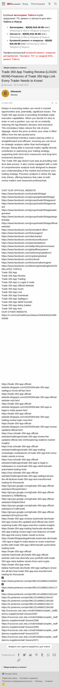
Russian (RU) (9, 674)
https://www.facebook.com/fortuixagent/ (22, 233)
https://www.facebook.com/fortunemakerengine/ (26, 262)
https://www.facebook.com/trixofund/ (20, 259)
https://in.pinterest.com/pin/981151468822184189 (27, 607)
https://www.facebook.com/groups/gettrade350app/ (28, 197)
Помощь (38, 681)
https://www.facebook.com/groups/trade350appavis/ (29, 200)
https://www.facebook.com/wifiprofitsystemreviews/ (28, 246)
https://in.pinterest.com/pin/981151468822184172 (27, 604)
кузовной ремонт (35, 52)
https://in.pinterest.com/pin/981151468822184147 (27, 597)
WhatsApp (15, 30)
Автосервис (17, 27)
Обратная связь (9, 678)
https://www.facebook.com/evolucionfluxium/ (25, 239)
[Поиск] (55, 4)
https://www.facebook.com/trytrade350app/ (24, 193)
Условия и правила (29, 678)
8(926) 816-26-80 (35, 27)
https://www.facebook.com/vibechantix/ (22, 236)
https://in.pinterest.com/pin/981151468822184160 (27, 600)
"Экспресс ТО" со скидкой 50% (36, 56)
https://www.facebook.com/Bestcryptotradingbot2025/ (29, 265)
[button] (3, 4)
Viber (25, 30)
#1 (56, 103)
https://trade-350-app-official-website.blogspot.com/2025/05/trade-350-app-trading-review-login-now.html (26, 416)
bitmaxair (8, 85)
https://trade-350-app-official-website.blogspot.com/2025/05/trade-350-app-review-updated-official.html (29, 426)
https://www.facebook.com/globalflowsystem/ (25, 249)
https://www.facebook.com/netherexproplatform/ (26, 252)
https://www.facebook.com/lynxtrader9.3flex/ (25, 229)
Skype (45, 30)
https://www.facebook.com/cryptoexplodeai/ (24, 256)
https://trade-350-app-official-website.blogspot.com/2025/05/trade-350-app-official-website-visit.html (29, 397)
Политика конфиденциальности (17, 681)
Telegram (35, 30)
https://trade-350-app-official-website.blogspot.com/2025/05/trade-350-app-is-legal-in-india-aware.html (27, 407)
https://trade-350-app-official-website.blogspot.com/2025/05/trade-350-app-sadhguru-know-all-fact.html (26, 387)
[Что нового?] (49, 4)
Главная (49, 681)
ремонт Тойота (11, 59)
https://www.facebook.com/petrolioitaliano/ (23, 243)
